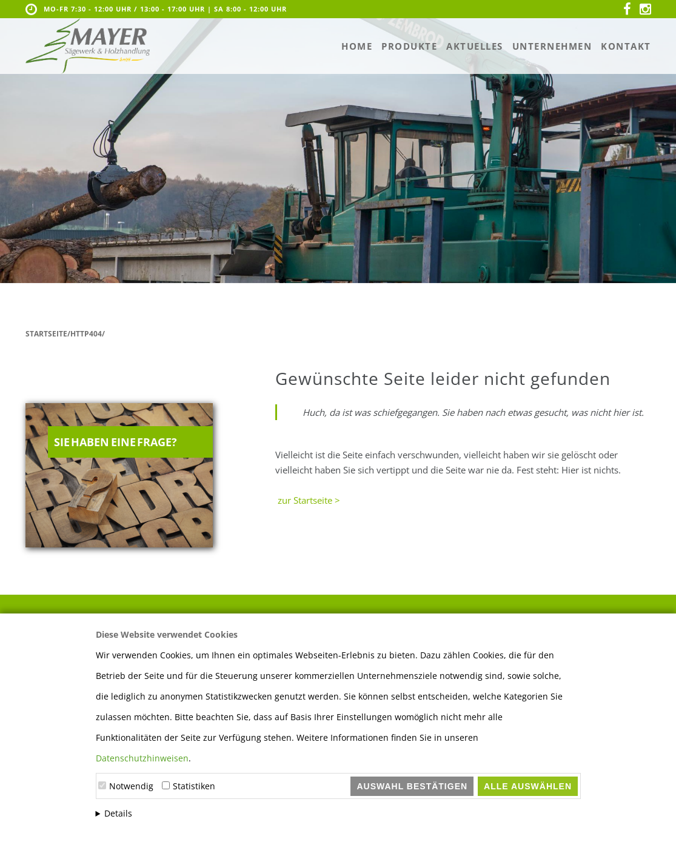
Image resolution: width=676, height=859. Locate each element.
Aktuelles (474, 46)
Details (118, 813)
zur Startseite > (307, 500)
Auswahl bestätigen (411, 786)
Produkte (409, 46)
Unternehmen (552, 46)
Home (356, 46)
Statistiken (194, 786)
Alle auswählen (528, 786)
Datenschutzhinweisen (142, 758)
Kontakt (626, 46)
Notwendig (131, 786)
